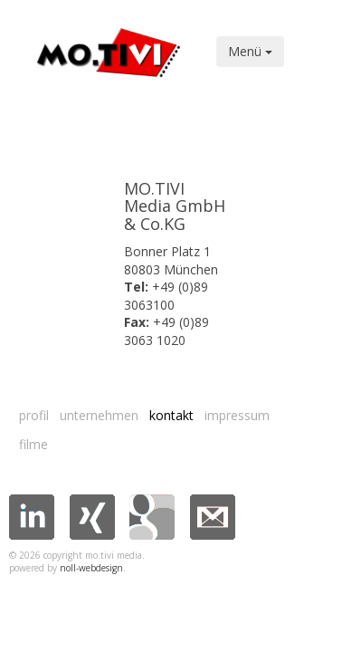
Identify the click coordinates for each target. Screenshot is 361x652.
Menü (250, 51)
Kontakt (171, 415)
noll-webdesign (91, 567)
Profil (34, 415)
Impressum (237, 415)
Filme (33, 444)
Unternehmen (99, 415)
